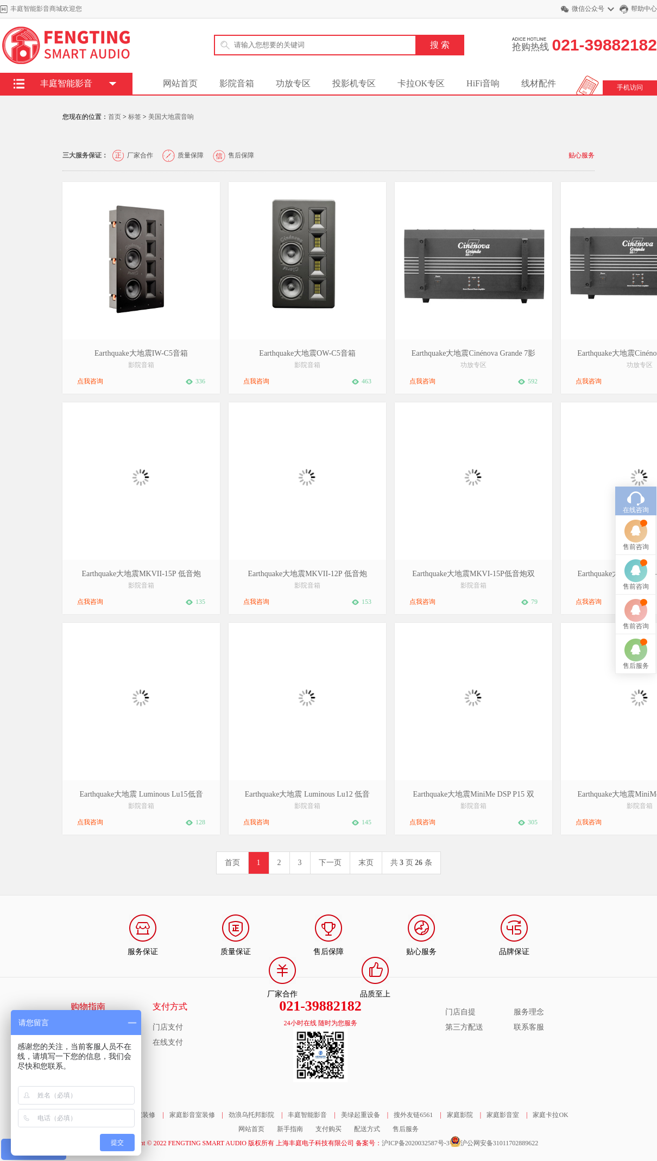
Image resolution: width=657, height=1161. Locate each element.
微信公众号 (588, 8)
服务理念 (529, 1012)
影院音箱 (236, 83)
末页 (366, 863)
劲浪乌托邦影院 (251, 1115)
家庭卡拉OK (550, 1115)
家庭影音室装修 (192, 1115)
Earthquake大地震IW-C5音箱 (141, 353)
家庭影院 (460, 1115)
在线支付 (168, 1042)
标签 (134, 117)
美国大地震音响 (171, 117)
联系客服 (529, 1027)
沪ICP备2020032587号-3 (416, 1143)
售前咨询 (636, 474)
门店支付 (168, 1027)
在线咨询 (636, 437)
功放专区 (293, 83)
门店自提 (460, 1012)
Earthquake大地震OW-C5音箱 (307, 353)
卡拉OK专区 (421, 83)
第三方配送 (464, 1027)
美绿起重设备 (360, 1115)
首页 (114, 117)
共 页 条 (411, 863)
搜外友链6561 (413, 1115)
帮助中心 (644, 8)
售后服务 (406, 1129)
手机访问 (630, 87)
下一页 (330, 863)
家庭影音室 (503, 1115)
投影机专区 (354, 83)
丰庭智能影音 (307, 1115)
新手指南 (290, 1129)
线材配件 (538, 83)
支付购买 (328, 1129)
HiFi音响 (483, 83)
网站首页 (180, 83)
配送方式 (367, 1129)
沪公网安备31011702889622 (499, 1143)
